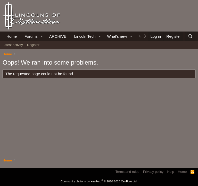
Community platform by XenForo (99, 181)
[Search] (190, 36)
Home (11, 36)
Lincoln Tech (84, 36)
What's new (117, 36)
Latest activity (13, 45)
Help (170, 172)
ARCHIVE (58, 36)
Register (33, 45)
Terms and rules (127, 172)
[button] (41, 36)
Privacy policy (153, 172)
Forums (31, 36)
